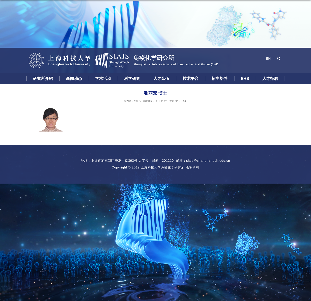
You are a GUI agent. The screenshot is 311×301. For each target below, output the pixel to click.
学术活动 (103, 78)
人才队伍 (161, 78)
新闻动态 (74, 78)
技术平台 (191, 78)
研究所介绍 (43, 78)
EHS (245, 78)
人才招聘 (270, 78)
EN (268, 58)
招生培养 (220, 78)
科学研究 (132, 78)
